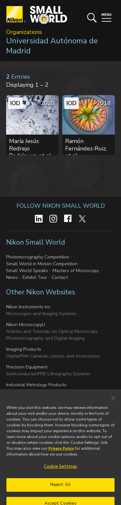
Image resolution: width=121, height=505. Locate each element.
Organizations (24, 32)
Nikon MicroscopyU (25, 325)
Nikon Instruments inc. (28, 307)
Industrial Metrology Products (36, 385)
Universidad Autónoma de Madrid (52, 46)
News (12, 277)
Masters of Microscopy (76, 271)
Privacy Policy (61, 455)
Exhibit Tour (35, 277)
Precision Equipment (26, 367)
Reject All (60, 492)
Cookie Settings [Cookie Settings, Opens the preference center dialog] (60, 474)
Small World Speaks (27, 271)
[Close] (113, 405)
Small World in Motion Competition (41, 264)
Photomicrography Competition (37, 257)
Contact (60, 277)
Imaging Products (23, 349)
